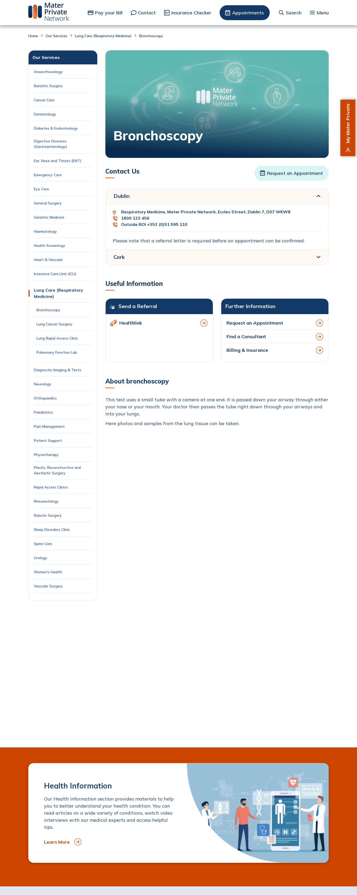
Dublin (121, 196)
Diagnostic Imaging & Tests (57, 370)
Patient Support (48, 440)
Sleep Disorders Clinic (52, 529)
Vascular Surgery (48, 586)
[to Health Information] (178, 813)
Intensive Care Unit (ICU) (55, 273)
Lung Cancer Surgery (54, 324)
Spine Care (43, 543)
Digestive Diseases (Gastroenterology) (50, 144)
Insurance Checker (191, 13)
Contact (147, 13)
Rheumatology (46, 501)
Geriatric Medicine (49, 217)
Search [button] (293, 13)
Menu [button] (323, 13)
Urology (40, 557)
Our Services (56, 36)
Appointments (248, 13)
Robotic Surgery (48, 515)
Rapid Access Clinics (51, 487)
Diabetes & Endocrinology (56, 128)
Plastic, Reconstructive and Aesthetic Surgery (57, 470)
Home (33, 36)
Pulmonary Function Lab (56, 352)
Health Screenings (49, 245)
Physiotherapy (46, 454)
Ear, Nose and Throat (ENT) (58, 160)
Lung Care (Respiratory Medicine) (103, 36)
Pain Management (49, 426)
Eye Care (41, 189)
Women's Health (48, 572)
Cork (119, 257)
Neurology (42, 384)
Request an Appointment (295, 173)
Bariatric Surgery (48, 86)
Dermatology (45, 114)
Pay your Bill (108, 13)
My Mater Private (348, 123)
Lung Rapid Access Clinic (57, 338)
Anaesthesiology (48, 71)
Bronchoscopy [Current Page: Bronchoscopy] (48, 310)
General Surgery (48, 203)
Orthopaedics (45, 398)
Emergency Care (48, 175)
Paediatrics (43, 412)
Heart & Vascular (48, 259)
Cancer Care (45, 100)
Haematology (45, 231)
